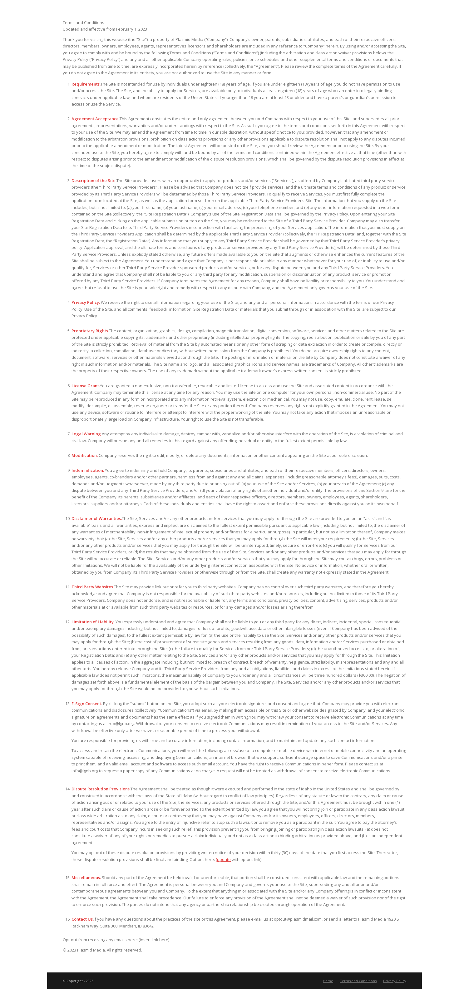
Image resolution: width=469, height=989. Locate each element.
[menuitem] (328, 980)
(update (223, 859)
